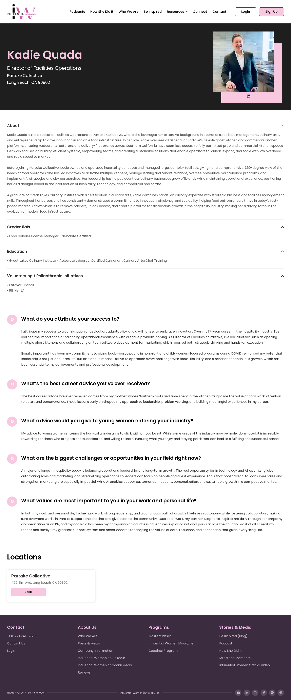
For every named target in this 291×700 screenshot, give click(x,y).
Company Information (95, 650)
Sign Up (271, 11)
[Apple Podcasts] (280, 693)
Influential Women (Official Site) (139, 693)
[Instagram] (255, 693)
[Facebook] (263, 693)
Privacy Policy (15, 692)
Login (245, 11)
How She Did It (101, 11)
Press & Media (89, 643)
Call (28, 592)
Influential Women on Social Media (105, 665)
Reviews (84, 672)
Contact (219, 11)
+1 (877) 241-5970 (21, 636)
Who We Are (128, 11)
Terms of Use (36, 692)
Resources (176, 11)
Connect (200, 11)
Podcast (225, 643)
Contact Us (16, 643)
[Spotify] (272, 693)
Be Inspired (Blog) (233, 636)
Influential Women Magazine (171, 643)
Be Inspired (153, 11)
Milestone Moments (235, 658)
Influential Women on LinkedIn (101, 658)
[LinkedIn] (247, 693)
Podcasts (77, 11)
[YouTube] (238, 693)
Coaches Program (163, 650)
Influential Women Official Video (244, 665)
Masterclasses (160, 636)
